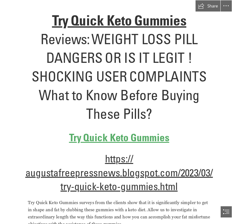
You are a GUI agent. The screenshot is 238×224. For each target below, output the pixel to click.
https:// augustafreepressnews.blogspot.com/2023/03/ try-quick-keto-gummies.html (119, 172)
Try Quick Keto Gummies (119, 20)
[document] (119, 112)
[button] (208, 6)
